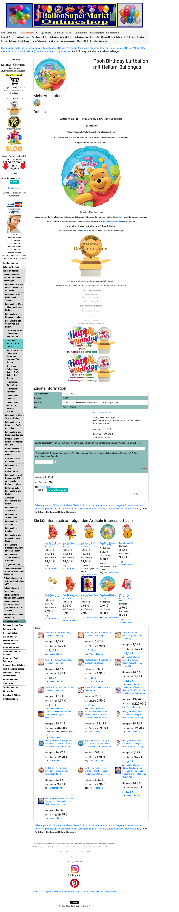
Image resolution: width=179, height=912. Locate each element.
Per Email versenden (102, 412)
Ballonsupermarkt (10, 48)
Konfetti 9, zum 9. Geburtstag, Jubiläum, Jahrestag (132, 663)
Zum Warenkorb (14, 188)
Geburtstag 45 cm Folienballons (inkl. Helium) (82, 508)
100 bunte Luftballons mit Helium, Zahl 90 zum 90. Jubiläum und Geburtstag (96, 715)
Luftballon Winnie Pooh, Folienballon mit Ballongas (71, 545)
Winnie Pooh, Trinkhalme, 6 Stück (52, 596)
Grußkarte (85, 231)
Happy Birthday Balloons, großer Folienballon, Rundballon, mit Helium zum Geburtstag (59, 801)
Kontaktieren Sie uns (107, 891)
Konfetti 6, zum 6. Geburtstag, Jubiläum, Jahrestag (132, 635)
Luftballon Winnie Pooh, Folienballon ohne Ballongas (89, 597)
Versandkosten (104, 437)
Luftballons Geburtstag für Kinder (53, 51)
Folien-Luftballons (30, 48)
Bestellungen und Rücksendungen (83, 891)
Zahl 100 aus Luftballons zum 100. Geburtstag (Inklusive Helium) (58, 715)
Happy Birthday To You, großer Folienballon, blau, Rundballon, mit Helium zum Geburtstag (58, 743)
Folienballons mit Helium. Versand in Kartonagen (65, 48)
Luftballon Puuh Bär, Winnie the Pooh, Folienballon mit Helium (89, 545)
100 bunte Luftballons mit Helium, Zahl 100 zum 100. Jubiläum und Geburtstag (134, 690)
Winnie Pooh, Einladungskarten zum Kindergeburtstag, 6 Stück (127, 598)
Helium (121, 217)
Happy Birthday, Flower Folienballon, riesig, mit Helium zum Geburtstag (132, 715)
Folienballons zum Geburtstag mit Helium (111, 48)
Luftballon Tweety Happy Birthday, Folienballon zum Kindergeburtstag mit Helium (97, 771)
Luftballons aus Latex (114, 221)
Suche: (14, 173)
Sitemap (36, 891)
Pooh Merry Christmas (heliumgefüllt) (108, 544)
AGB (71, 843)
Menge (38, 490)
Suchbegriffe (46, 891)
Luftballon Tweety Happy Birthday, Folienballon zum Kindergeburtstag (56, 771)
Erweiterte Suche (59, 891)
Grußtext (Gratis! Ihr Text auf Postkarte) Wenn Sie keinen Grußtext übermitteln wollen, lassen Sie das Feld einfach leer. (88, 443)
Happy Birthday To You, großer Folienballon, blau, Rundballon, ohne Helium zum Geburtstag (98, 743)
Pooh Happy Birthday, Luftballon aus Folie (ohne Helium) (108, 597)
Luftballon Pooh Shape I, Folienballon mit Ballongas (53, 545)
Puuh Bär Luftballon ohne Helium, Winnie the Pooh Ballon (70, 597)
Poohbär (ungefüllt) (126, 543)
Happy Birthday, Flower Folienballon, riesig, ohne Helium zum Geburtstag (133, 743)
